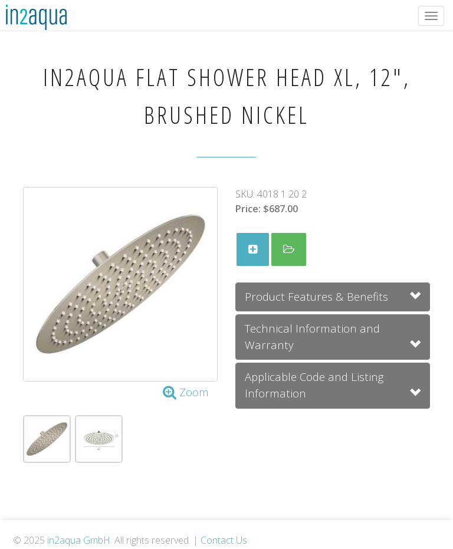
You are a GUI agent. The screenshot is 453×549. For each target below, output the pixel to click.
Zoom (186, 391)
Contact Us (224, 540)
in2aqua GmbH (78, 540)
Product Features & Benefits (316, 296)
